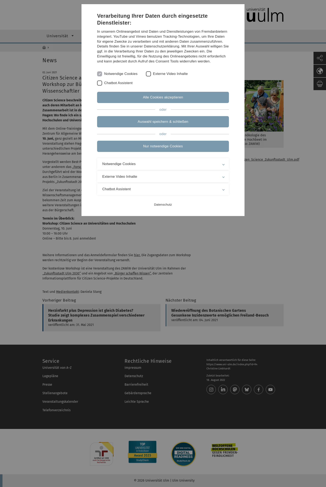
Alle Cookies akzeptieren (163, 97)
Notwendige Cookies (121, 74)
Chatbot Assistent (118, 83)
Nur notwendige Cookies (163, 146)
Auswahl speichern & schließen (163, 122)
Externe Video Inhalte (170, 74)
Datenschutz (163, 204)
